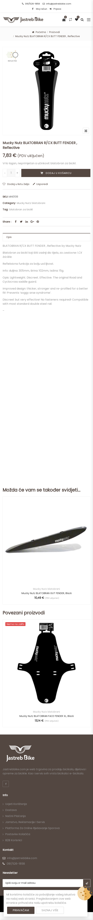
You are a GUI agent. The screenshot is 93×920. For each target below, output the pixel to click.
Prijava (55, 9)
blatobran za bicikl (21, 209)
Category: (9, 203)
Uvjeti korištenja (16, 804)
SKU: (5, 196)
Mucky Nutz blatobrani (31, 203)
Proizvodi (54, 32)
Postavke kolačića (17, 834)
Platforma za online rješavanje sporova (32, 828)
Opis (9, 237)
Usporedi (42, 184)
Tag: (5, 209)
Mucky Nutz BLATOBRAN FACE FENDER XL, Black (46, 716)
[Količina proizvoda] (11, 173)
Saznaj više (50, 910)
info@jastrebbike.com (57, 3)
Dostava (11, 810)
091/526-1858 (31, 3)
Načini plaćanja (15, 816)
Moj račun (41, 9)
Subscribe (86, 883)
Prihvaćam (21, 910)
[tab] (46, 237)
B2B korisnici (13, 840)
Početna (41, 32)
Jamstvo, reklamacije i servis (25, 822)
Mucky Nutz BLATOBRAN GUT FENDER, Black (46, 593)
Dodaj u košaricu (59, 173)
